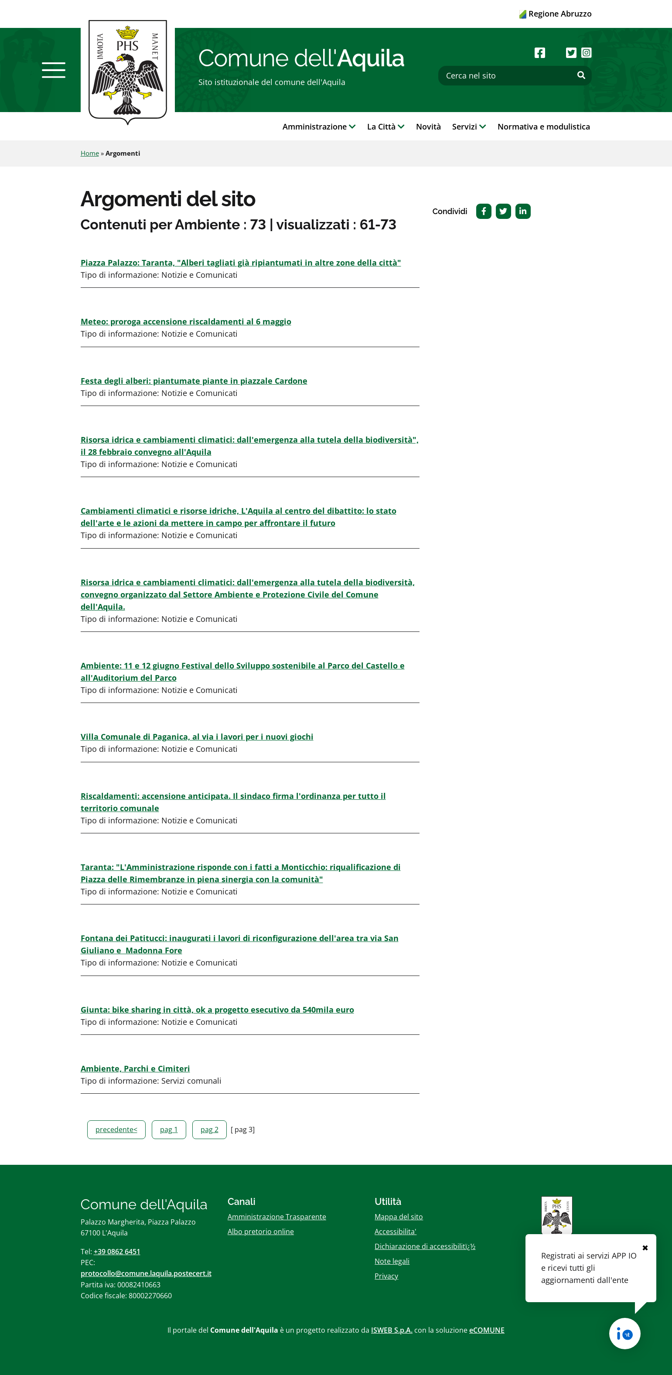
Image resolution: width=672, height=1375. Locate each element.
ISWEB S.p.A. (392, 1330)
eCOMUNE (487, 1330)
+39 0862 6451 (117, 1251)
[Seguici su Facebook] (540, 52)
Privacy (386, 1276)
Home (90, 153)
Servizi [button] (469, 126)
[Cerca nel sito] (515, 75)
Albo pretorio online (261, 1231)
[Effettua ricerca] (581, 75)
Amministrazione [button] (319, 126)
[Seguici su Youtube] (556, 52)
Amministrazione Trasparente (277, 1216)
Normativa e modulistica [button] (544, 126)
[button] (53, 70)
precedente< (116, 1129)
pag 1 (169, 1129)
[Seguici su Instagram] (586, 52)
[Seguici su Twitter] (571, 52)
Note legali (392, 1261)
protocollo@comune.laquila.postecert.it (146, 1273)
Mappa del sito (399, 1216)
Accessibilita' (395, 1231)
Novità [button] (428, 126)
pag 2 (209, 1129)
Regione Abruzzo (555, 13)
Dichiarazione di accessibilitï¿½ (425, 1246)
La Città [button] (386, 126)
